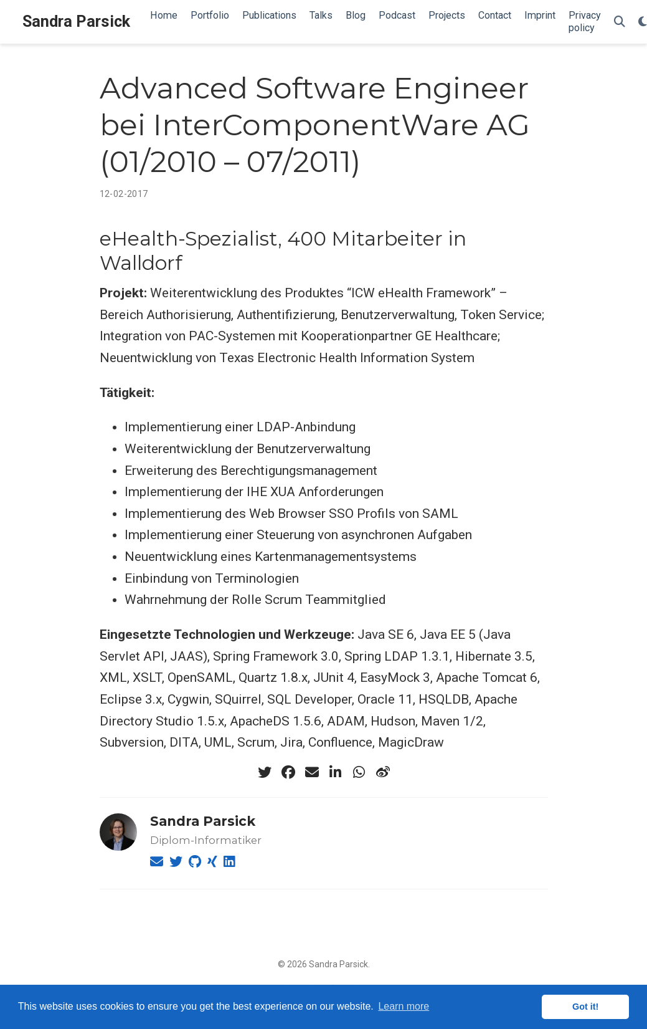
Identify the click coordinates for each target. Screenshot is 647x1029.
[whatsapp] (359, 772)
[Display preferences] (642, 22)
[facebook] (288, 772)
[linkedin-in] (335, 772)
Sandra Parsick (76, 21)
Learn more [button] (403, 1006)
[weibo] (383, 772)
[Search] (619, 22)
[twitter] (264, 772)
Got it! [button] (585, 1007)
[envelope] (312, 772)
